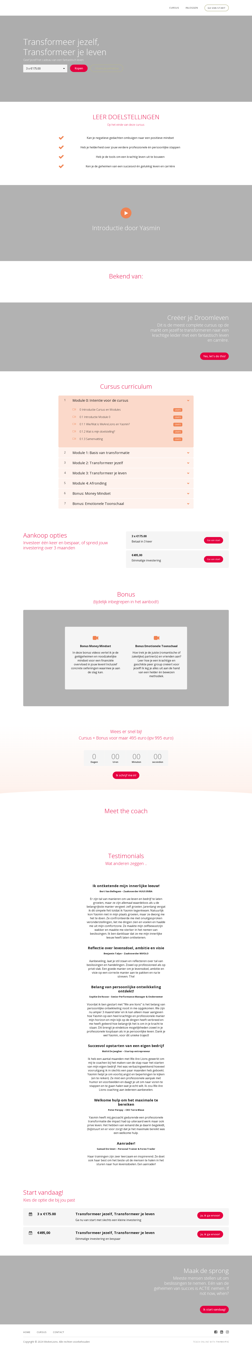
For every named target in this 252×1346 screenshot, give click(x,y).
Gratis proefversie (107, 68)
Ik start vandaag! (214, 1309)
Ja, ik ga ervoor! (210, 1215)
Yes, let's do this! (214, 356)
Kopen (78, 68)
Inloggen (192, 7)
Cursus (174, 7)
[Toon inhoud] (188, 399)
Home (26, 1331)
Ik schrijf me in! (126, 775)
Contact (58, 1331)
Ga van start (217, 7)
